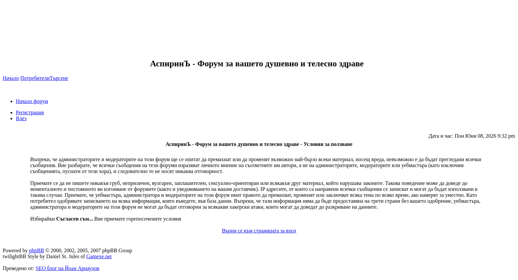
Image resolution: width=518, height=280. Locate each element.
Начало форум (32, 101)
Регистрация (30, 112)
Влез (21, 118)
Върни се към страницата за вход (259, 230)
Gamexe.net (99, 256)
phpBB (36, 250)
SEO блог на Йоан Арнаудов (67, 268)
